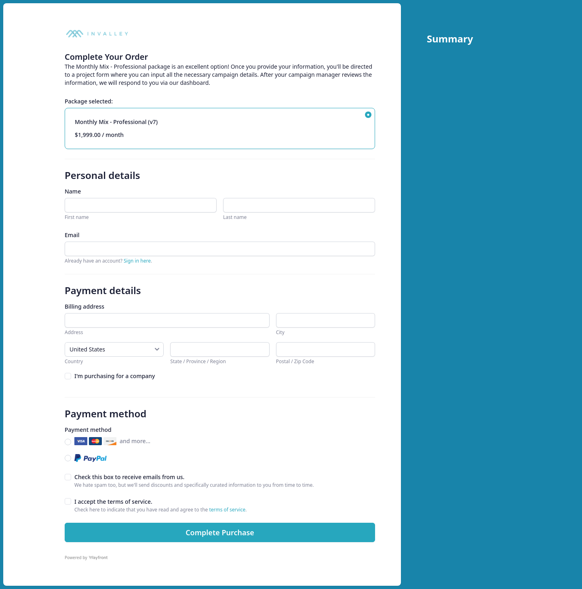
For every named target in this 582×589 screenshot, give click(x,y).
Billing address (84, 306)
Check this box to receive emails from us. (129, 477)
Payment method (88, 429)
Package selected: (89, 101)
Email (72, 235)
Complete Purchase (220, 532)
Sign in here (137, 260)
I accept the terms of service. (113, 501)
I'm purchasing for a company (114, 376)
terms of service (227, 509)
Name (73, 191)
